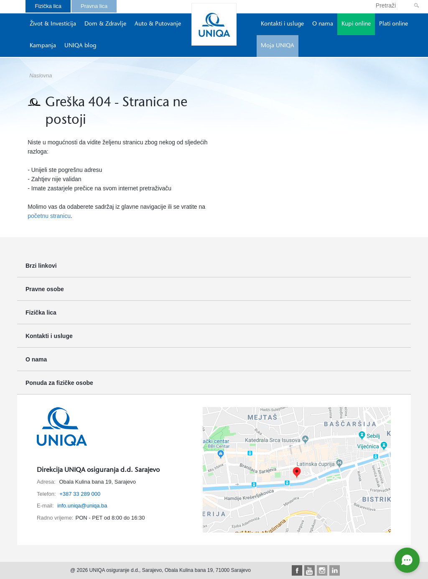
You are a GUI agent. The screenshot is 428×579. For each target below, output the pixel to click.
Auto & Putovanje (158, 24)
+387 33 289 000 (79, 494)
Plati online (393, 24)
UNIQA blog (80, 46)
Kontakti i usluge (282, 24)
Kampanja (43, 46)
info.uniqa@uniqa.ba (82, 505)
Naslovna (40, 75)
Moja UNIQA (277, 46)
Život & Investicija (53, 24)
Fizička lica (48, 6)
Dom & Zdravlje (105, 24)
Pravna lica (94, 6)
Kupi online (356, 24)
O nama (322, 24)
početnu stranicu (49, 216)
